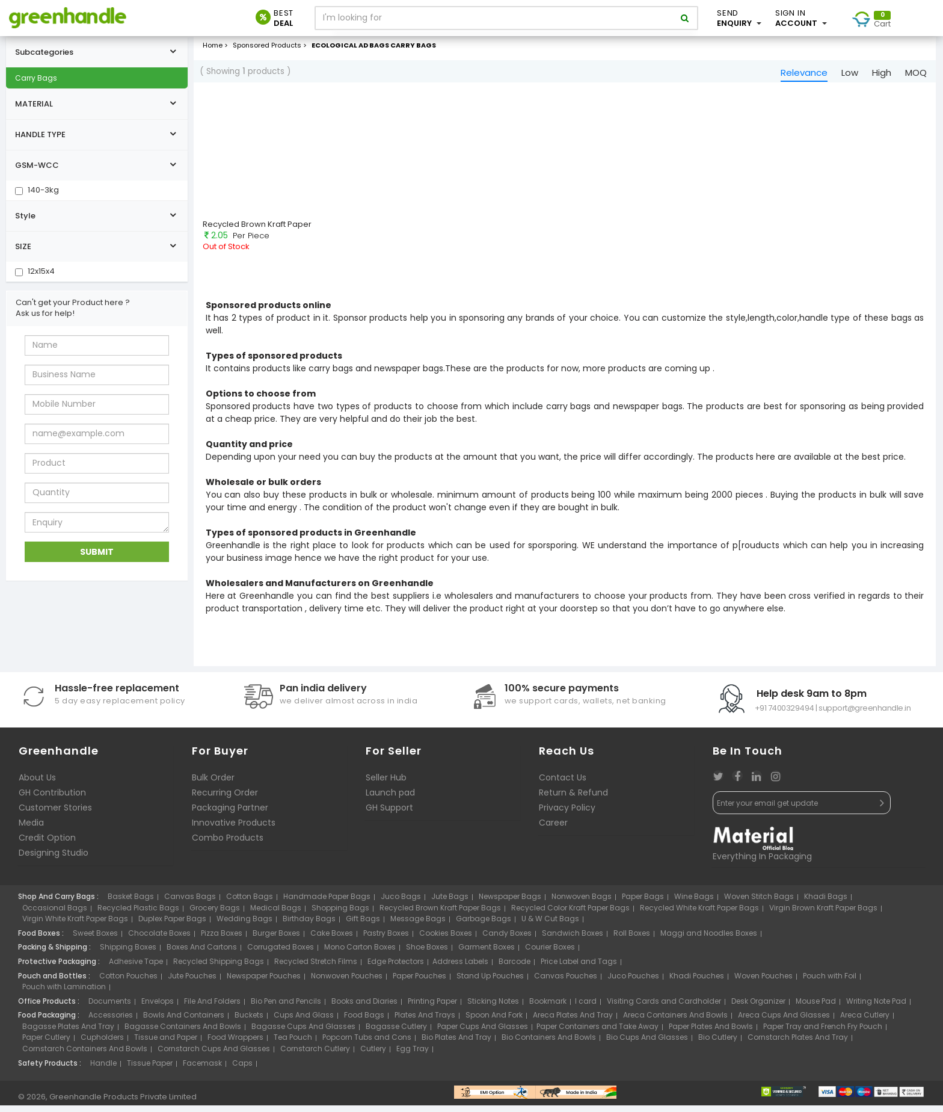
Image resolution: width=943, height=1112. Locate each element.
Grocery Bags (214, 914)
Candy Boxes (507, 939)
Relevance (804, 75)
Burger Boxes (276, 939)
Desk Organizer (758, 1007)
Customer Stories (55, 814)
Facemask (202, 1069)
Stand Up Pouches (490, 982)
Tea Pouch (293, 1044)
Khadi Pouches (696, 982)
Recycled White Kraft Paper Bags (699, 914)
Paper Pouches (419, 982)
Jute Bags (449, 903)
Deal (283, 18)
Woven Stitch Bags (759, 903)
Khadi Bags (825, 903)
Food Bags (364, 1021)
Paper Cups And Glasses (482, 1033)
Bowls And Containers (183, 1021)
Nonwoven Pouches (346, 982)
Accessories (110, 1021)
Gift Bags (363, 925)
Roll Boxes (631, 939)
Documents (109, 1007)
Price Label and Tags (579, 968)
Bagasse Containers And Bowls (182, 1033)
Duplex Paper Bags (172, 925)
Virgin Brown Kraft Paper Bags (823, 914)
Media (31, 829)
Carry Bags (36, 80)
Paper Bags (643, 903)
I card (586, 1007)
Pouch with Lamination (64, 993)
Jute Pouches (192, 982)
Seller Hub (386, 784)
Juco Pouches (633, 982)
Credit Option (47, 844)
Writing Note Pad (876, 1007)
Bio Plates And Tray (456, 1044)
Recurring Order (225, 799)
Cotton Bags (249, 903)
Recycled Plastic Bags (138, 914)
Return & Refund (573, 799)
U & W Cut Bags (550, 925)
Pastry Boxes (386, 939)
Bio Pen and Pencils (286, 1007)
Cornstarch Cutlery (315, 1055)
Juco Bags (401, 903)
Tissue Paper (150, 1069)
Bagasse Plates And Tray (68, 1033)
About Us (37, 784)
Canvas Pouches (565, 982)
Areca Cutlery (864, 1021)
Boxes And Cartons (202, 953)
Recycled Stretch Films (315, 968)
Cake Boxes (331, 939)
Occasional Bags (54, 914)
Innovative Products (233, 829)
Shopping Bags (340, 914)
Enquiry (739, 18)
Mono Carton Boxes (360, 953)
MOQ (916, 75)
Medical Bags (275, 914)
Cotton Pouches (128, 982)
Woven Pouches (763, 982)
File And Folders (212, 1007)
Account (801, 18)
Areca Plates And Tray (573, 1021)
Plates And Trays (425, 1021)
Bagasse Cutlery (396, 1033)
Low (849, 75)
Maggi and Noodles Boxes (708, 939)
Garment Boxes (486, 953)
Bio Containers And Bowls (549, 1044)
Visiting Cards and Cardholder (664, 1007)
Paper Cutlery (46, 1044)
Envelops (157, 1007)
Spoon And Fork (494, 1021)
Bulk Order (213, 784)
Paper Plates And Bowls (711, 1033)
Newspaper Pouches (264, 982)
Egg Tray (412, 1055)
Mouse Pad (816, 1007)
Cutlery (373, 1055)
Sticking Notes (493, 1007)
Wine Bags (694, 903)
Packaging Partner (230, 814)
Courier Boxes (550, 953)
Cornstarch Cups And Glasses (214, 1055)
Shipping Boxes (128, 953)
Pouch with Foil (829, 982)
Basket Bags (131, 903)
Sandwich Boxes (572, 939)
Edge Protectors (395, 968)
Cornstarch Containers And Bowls (84, 1055)
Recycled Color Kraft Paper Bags (570, 914)
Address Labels (460, 968)
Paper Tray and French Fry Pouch (822, 1033)
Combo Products (227, 844)
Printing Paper (432, 1007)
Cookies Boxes (445, 939)
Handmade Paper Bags (326, 903)
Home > (215, 47)
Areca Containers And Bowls (675, 1021)
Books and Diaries (364, 1007)
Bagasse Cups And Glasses (303, 1033)
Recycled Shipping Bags (218, 968)
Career (553, 829)
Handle (103, 1069)
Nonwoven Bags (581, 903)
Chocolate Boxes (159, 939)
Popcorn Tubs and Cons (366, 1044)
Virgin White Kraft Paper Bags (75, 925)
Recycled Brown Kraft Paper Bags (440, 914)
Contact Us (562, 784)
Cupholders (102, 1044)
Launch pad (390, 799)
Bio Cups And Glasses (647, 1044)
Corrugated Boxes (280, 953)
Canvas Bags (190, 903)
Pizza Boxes (221, 939)
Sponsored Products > (271, 47)
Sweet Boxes (95, 939)
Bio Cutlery (717, 1044)
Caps (242, 1069)
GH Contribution (52, 799)
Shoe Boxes (427, 953)
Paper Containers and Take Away (597, 1033)
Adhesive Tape (136, 968)
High (881, 75)
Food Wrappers (235, 1044)
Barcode (514, 968)
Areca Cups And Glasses (784, 1021)
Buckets (249, 1021)
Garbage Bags (483, 925)
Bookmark (548, 1007)
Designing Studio (53, 859)
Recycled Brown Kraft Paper (257, 226)
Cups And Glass (304, 1021)
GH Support (389, 814)
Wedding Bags (244, 925)
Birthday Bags (309, 925)
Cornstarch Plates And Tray (798, 1044)
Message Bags (418, 925)
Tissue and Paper (165, 1044)
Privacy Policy (567, 814)
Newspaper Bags (510, 903)
